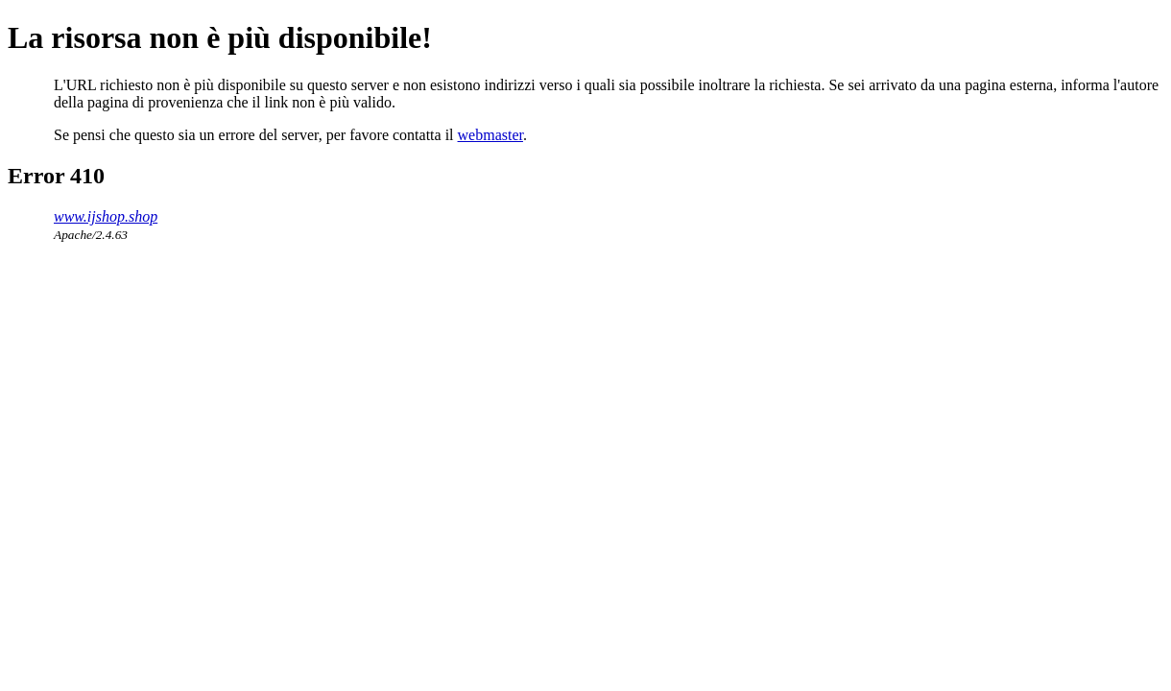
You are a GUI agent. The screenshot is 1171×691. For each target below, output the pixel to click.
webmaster (490, 135)
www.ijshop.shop (105, 216)
